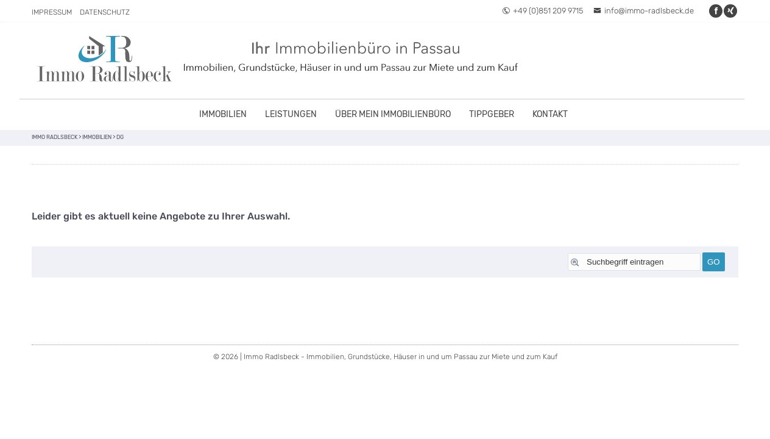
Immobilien (223, 114)
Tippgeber (491, 114)
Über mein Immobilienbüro (393, 114)
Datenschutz (105, 12)
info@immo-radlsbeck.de (643, 10)
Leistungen (291, 114)
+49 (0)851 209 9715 (542, 10)
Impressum (52, 12)
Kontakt (550, 114)
